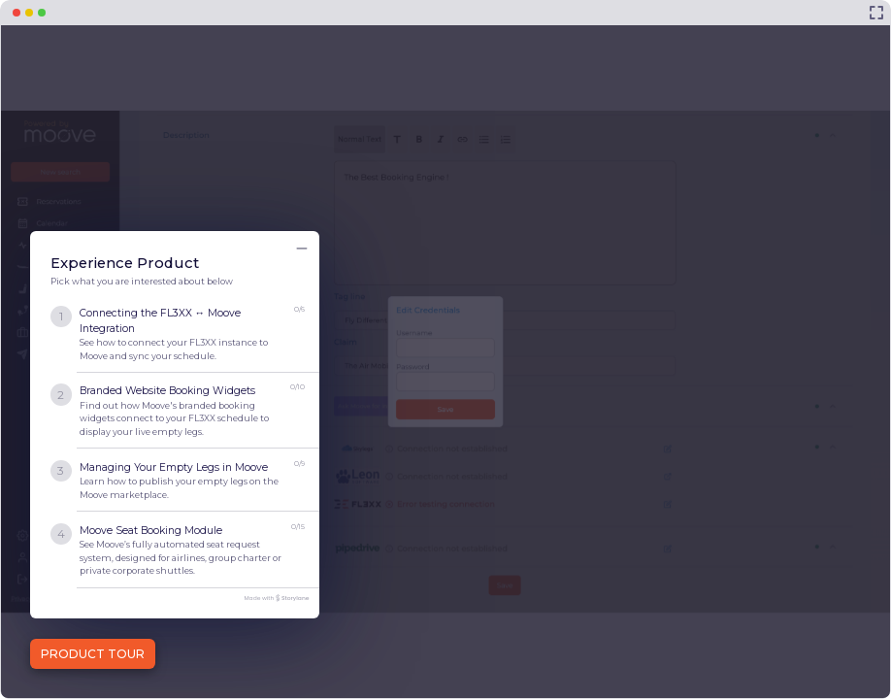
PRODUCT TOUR (93, 654)
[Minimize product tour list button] (302, 248)
